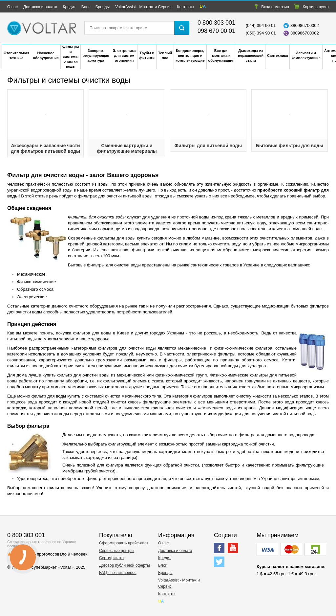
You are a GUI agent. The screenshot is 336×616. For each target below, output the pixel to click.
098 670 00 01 (216, 31)
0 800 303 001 (216, 22)
